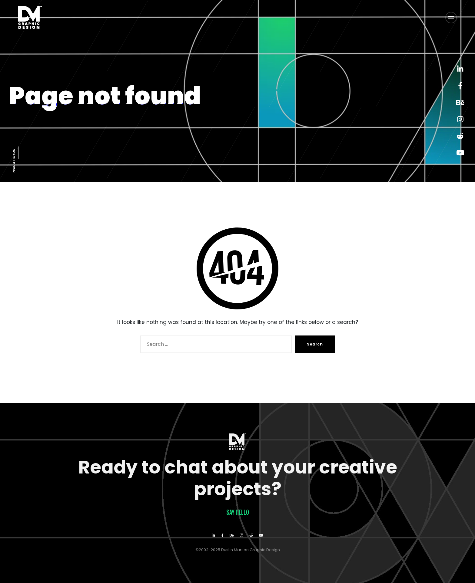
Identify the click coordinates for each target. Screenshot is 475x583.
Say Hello (237, 512)
